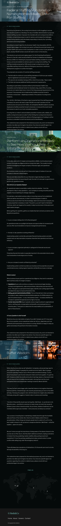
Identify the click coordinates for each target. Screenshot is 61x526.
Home (10, 518)
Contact (27, 518)
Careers (21, 518)
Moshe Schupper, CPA (25, 6)
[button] (50, 2)
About (15, 518)
